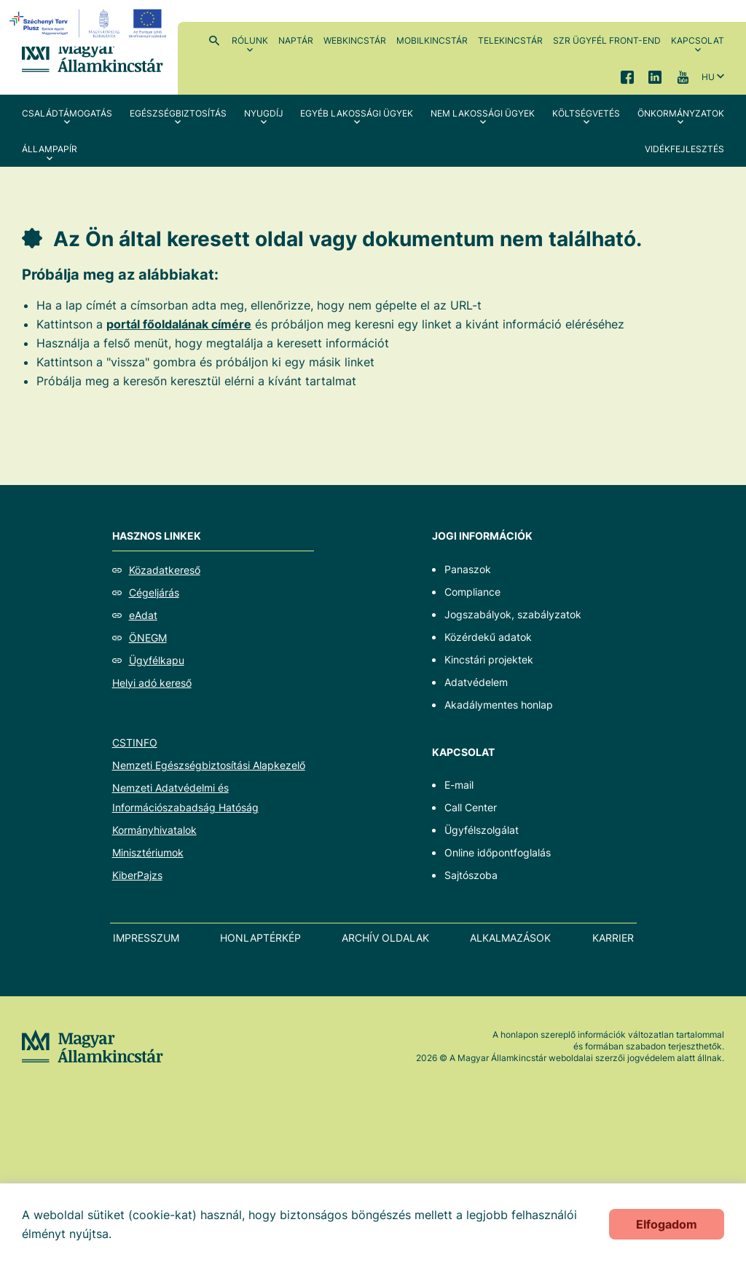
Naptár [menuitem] (295, 40)
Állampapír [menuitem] (49, 148)
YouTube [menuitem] (682, 76)
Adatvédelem (476, 682)
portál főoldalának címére (178, 324)
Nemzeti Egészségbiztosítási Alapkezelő (208, 765)
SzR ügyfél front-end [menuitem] (607, 40)
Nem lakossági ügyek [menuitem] (483, 113)
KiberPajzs (137, 875)
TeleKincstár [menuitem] (510, 40)
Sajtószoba (471, 875)
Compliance (472, 592)
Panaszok (467, 569)
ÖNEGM (148, 637)
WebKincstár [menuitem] (354, 40)
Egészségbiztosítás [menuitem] (178, 113)
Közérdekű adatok (488, 637)
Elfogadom (666, 1224)
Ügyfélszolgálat (481, 830)
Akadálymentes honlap (498, 704)
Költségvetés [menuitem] (586, 113)
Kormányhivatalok (154, 830)
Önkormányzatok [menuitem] (680, 113)
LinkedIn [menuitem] (655, 76)
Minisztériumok (148, 852)
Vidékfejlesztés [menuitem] (684, 148)
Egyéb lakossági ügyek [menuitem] (356, 113)
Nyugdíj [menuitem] (263, 113)
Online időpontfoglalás (497, 852)
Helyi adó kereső (152, 683)
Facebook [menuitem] (627, 76)
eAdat (143, 615)
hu (708, 76)
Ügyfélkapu (156, 660)
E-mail (459, 785)
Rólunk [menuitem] (250, 40)
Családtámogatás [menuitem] (67, 113)
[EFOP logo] (90, 23)
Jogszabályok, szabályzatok (512, 614)
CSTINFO (134, 742)
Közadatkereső (164, 570)
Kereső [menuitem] (214, 40)
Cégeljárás (154, 592)
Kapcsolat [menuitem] (697, 40)
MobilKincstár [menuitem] (432, 40)
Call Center (470, 807)
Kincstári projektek (488, 659)
